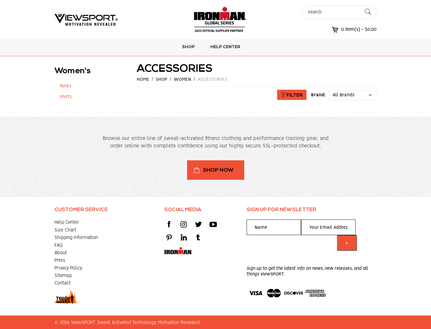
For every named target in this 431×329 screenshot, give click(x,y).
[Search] (334, 12)
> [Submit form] (346, 243)
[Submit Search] (367, 12)
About (60, 252)
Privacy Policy (68, 268)
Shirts (65, 97)
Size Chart (65, 230)
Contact (62, 283)
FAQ (58, 245)
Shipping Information (76, 237)
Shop (188, 47)
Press (59, 260)
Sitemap (63, 275)
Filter (292, 95)
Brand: (318, 95)
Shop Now (218, 170)
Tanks (65, 86)
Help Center (225, 47)
